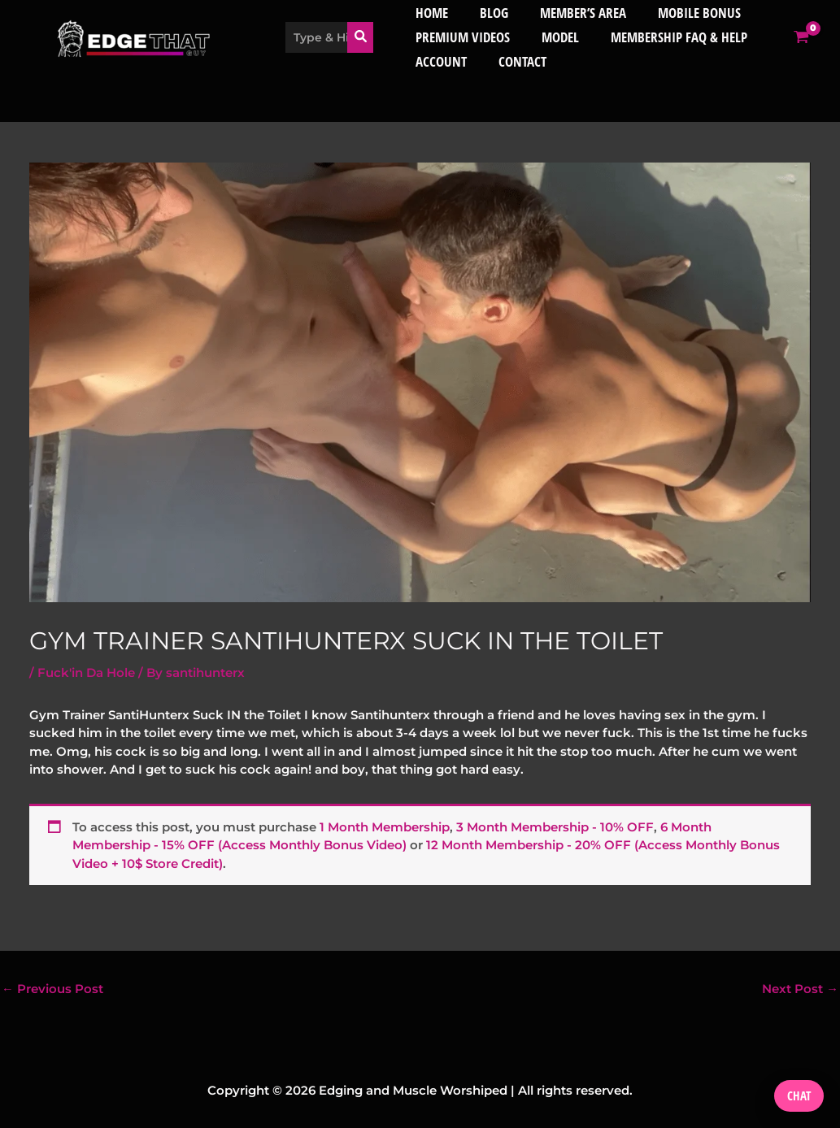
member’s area (576, 12)
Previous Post (52, 988)
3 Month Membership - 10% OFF (555, 826)
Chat (799, 1095)
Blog (491, 12)
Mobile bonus (687, 12)
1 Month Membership (385, 826)
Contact (519, 61)
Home (432, 12)
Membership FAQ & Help (671, 37)
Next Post (800, 988)
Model (557, 37)
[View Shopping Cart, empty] (826, 37)
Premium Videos (463, 37)
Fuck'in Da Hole (86, 672)
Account (442, 61)
